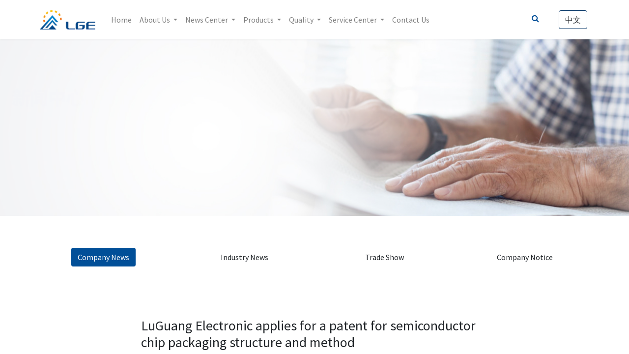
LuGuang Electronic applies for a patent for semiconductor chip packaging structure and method (308, 334)
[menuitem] (123, 20)
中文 (571, 20)
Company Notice (525, 257)
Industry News (244, 257)
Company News (103, 257)
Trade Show (384, 257)
